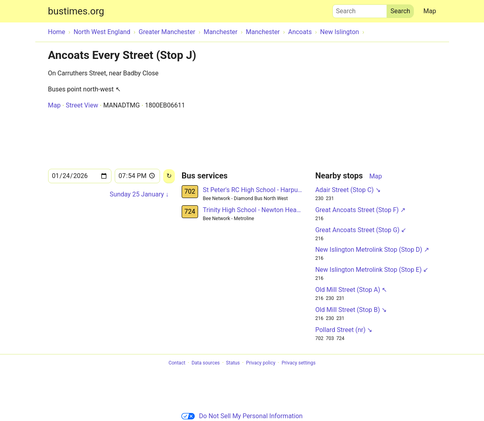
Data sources (206, 363)
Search (359, 9)
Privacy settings (298, 363)
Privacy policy (260, 363)
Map (429, 11)
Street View (82, 105)
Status (233, 363)
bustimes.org (76, 11)
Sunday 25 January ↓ (139, 194)
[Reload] (169, 176)
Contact (176, 363)
